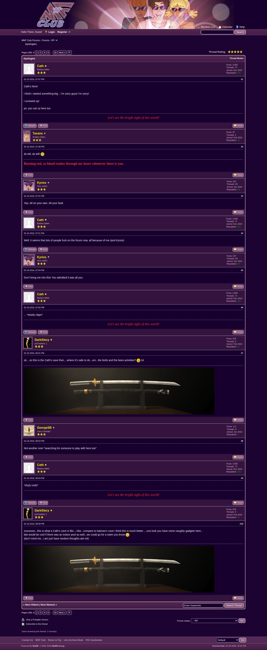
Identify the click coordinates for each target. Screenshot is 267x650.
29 (55, 52)
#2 (242, 147)
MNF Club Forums (31, 40)
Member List (208, 27)
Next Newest (48, 604)
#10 (241, 524)
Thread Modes (237, 58)
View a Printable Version (37, 620)
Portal (175, 27)
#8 (242, 441)
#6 (242, 307)
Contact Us (27, 640)
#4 (242, 233)
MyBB (35, 646)
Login (51, 32)
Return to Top (54, 640)
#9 (242, 478)
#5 (242, 270)
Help (242, 27)
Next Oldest (32, 604)
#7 (242, 353)
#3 (242, 196)
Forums (45, 40)
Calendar (227, 27)
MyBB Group (58, 646)
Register (62, 32)
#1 (242, 79)
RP (52, 40)
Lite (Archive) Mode (73, 640)
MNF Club (40, 640)
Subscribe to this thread (37, 624)
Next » (62, 52)
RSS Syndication (94, 640)
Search (190, 27)
